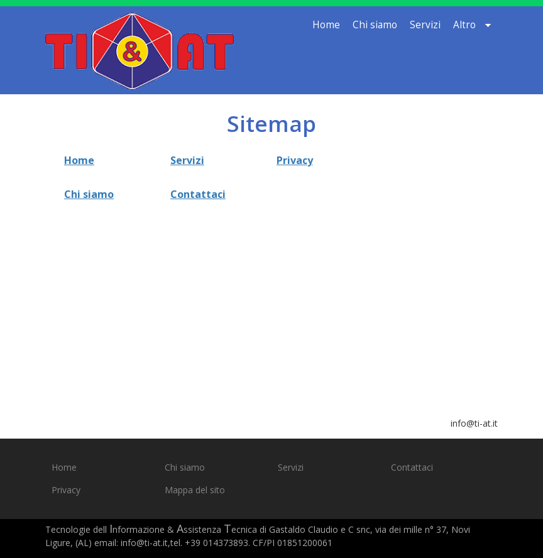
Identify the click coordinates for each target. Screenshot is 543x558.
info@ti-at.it (474, 423)
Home (79, 160)
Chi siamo (89, 194)
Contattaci (198, 194)
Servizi (187, 160)
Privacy (295, 160)
